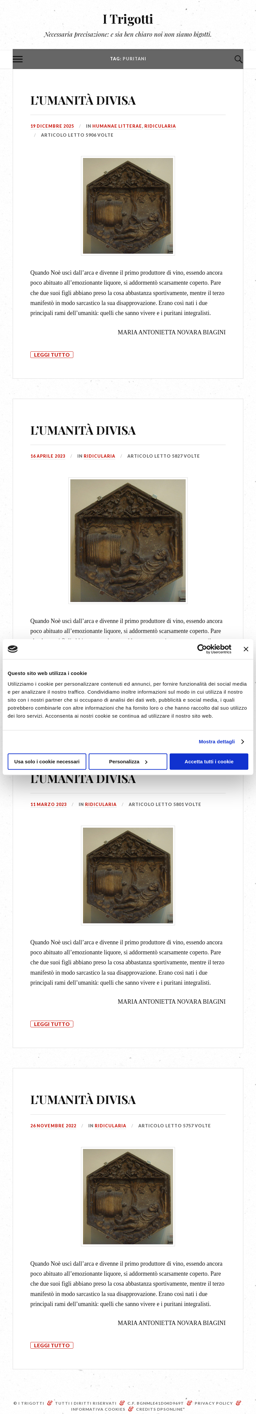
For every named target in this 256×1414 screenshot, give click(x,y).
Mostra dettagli (217, 741)
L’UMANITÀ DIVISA (96, 98)
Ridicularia (160, 126)
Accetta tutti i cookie (209, 761)
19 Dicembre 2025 (52, 126)
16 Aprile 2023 (48, 456)
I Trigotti (128, 18)
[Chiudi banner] (246, 649)
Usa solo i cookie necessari (47, 761)
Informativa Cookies (98, 1409)
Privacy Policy (214, 1403)
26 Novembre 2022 (53, 1125)
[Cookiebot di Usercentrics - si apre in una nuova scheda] (202, 649)
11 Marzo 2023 (48, 804)
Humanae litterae (117, 126)
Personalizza (128, 761)
